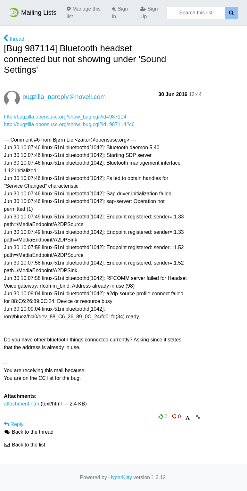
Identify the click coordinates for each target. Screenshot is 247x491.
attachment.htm (21, 403)
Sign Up (149, 12)
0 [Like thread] (164, 416)
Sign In (120, 12)
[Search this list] (196, 13)
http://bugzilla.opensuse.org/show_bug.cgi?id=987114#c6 (69, 124)
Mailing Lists (32, 12)
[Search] (231, 13)
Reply (13, 424)
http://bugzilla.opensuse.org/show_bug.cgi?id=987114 (65, 116)
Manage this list (84, 12)
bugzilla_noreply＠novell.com (64, 96)
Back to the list (24, 444)
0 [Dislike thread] (176, 416)
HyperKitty (120, 477)
